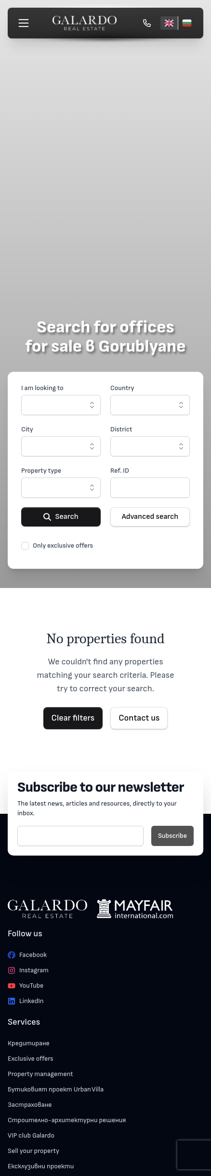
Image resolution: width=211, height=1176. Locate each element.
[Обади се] (147, 23)
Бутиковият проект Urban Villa (56, 1089)
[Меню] (23, 23)
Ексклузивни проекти (41, 1166)
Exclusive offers (30, 1058)
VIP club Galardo (31, 1135)
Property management (40, 1074)
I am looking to (42, 388)
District (121, 429)
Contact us (139, 718)
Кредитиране (29, 1043)
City (27, 429)
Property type (41, 470)
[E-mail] (80, 836)
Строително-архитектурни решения (67, 1120)
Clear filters (73, 718)
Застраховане (30, 1105)
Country (122, 388)
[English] (169, 23)
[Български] (187, 23)
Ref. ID (119, 470)
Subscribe (172, 836)
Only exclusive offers (63, 545)
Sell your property (33, 1151)
